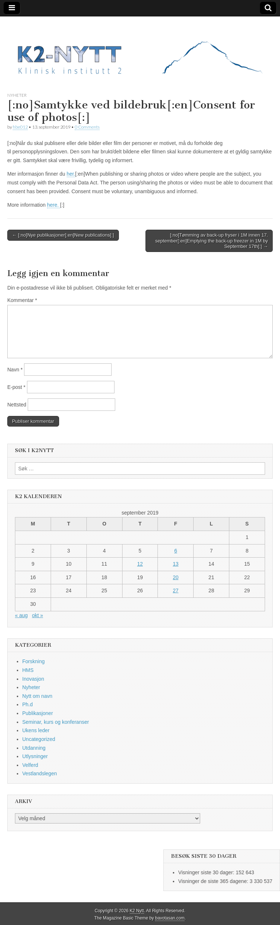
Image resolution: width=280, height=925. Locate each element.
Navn (15, 369)
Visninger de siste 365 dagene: (214, 881)
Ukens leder (36, 730)
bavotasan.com (170, 918)
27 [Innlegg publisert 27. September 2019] (176, 590)
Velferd (30, 765)
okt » (37, 615)
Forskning (33, 661)
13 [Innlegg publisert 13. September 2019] (176, 564)
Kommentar (22, 300)
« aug (21, 615)
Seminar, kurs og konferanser (55, 722)
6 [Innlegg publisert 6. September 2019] (175, 551)
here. (53, 205)
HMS (28, 670)
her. (71, 174)
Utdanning (34, 748)
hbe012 (20, 127)
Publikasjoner (37, 713)
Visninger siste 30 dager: (207, 872)
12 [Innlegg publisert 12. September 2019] (140, 564)
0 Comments (87, 127)
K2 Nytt (137, 910)
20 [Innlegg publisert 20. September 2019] (176, 577)
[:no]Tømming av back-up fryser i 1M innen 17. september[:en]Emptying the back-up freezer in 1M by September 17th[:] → (211, 240)
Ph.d (27, 704)
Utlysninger (35, 756)
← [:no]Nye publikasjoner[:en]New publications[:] (63, 235)
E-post (16, 387)
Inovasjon (33, 679)
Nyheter (17, 95)
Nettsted (16, 405)
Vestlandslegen (39, 773)
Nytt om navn (37, 696)
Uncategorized (38, 739)
